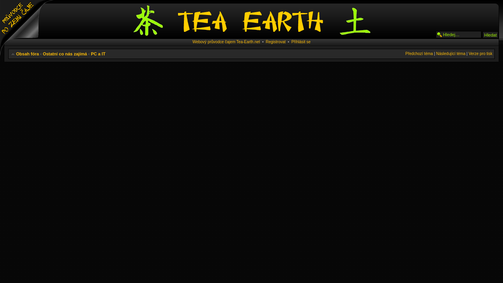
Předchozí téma (419, 53)
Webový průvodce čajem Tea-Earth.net (226, 42)
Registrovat (276, 42)
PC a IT (98, 53)
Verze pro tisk (480, 53)
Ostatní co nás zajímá (65, 53)
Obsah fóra (27, 53)
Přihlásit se (300, 42)
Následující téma (450, 53)
